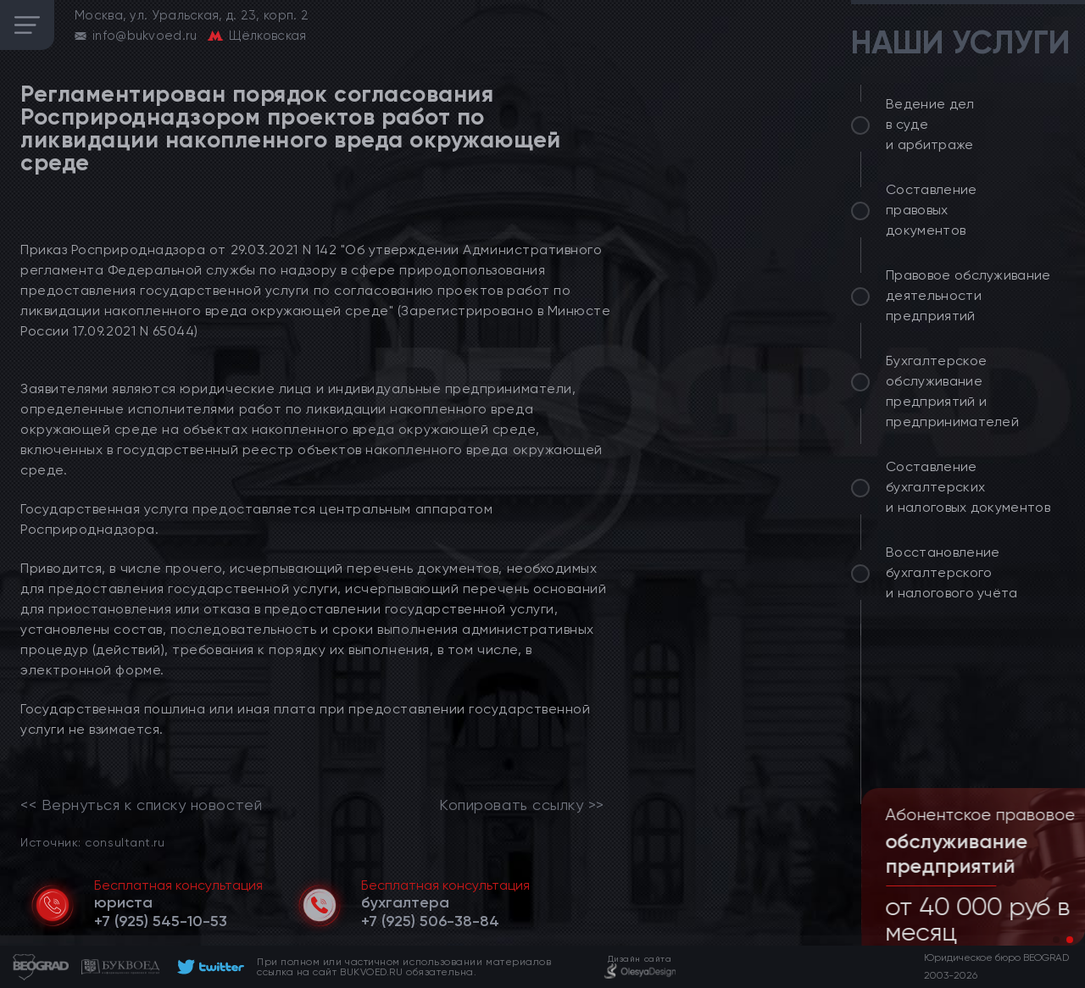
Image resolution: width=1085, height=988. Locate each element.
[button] (1056, 939)
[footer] (208, 966)
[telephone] (160, 921)
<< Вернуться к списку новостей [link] (141, 805)
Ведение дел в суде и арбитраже (930, 124)
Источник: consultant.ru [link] (92, 841)
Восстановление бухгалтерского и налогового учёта (952, 572)
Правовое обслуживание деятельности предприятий (968, 295)
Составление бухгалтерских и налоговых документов (968, 486)
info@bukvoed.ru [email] (145, 36)
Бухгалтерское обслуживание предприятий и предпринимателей (952, 391)
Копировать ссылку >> (521, 805)
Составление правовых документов (931, 209)
